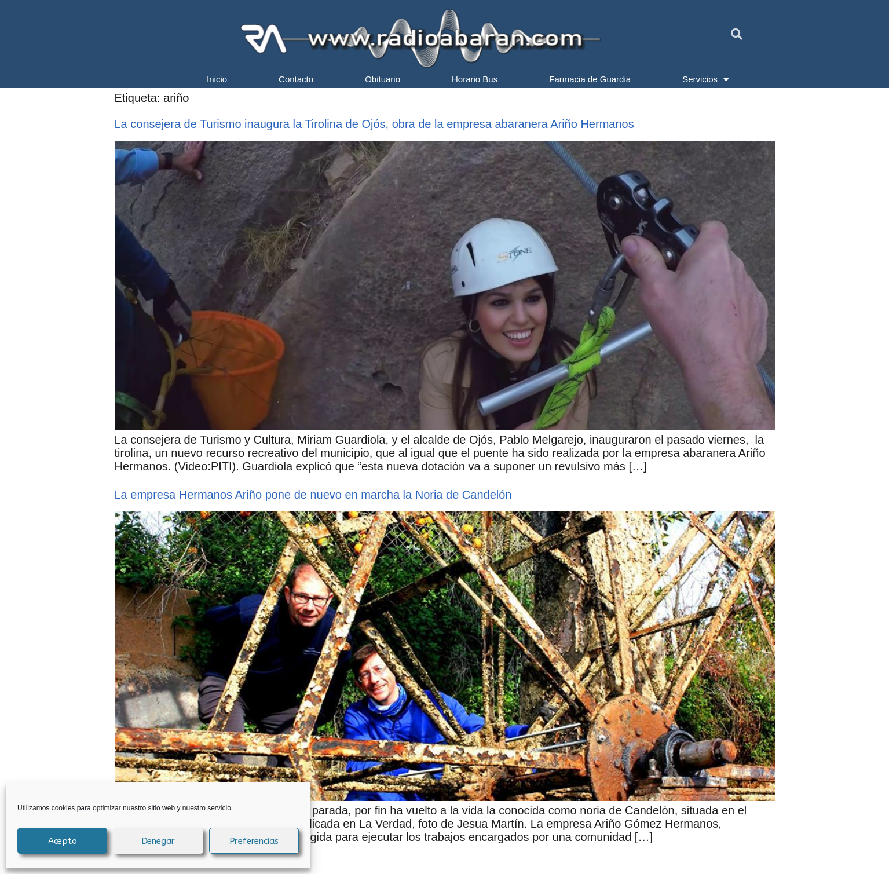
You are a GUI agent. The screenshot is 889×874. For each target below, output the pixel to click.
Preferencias (254, 841)
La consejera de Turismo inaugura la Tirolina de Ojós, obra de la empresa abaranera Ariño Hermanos (374, 124)
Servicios (705, 79)
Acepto (62, 841)
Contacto (296, 79)
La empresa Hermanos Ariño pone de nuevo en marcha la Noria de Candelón (313, 494)
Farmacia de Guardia (590, 79)
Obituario (382, 79)
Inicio (217, 79)
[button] (736, 34)
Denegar (158, 841)
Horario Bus (474, 79)
